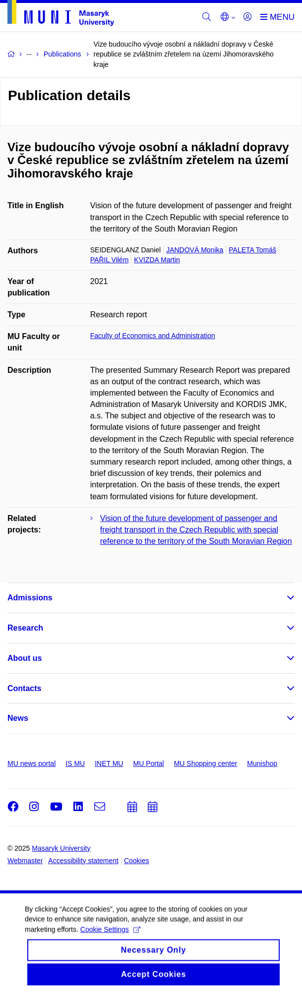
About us (24, 658)
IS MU (75, 763)
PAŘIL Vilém (109, 260)
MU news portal (31, 763)
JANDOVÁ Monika (194, 250)
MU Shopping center (206, 763)
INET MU (109, 763)
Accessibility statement (83, 861)
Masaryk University (61, 848)
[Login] (247, 17)
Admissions (30, 597)
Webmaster (25, 861)
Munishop (262, 763)
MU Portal (148, 763)
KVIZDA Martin (157, 260)
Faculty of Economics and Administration (152, 336)
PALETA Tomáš (252, 250)
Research (25, 628)
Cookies (136, 861)
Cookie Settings (110, 934)
